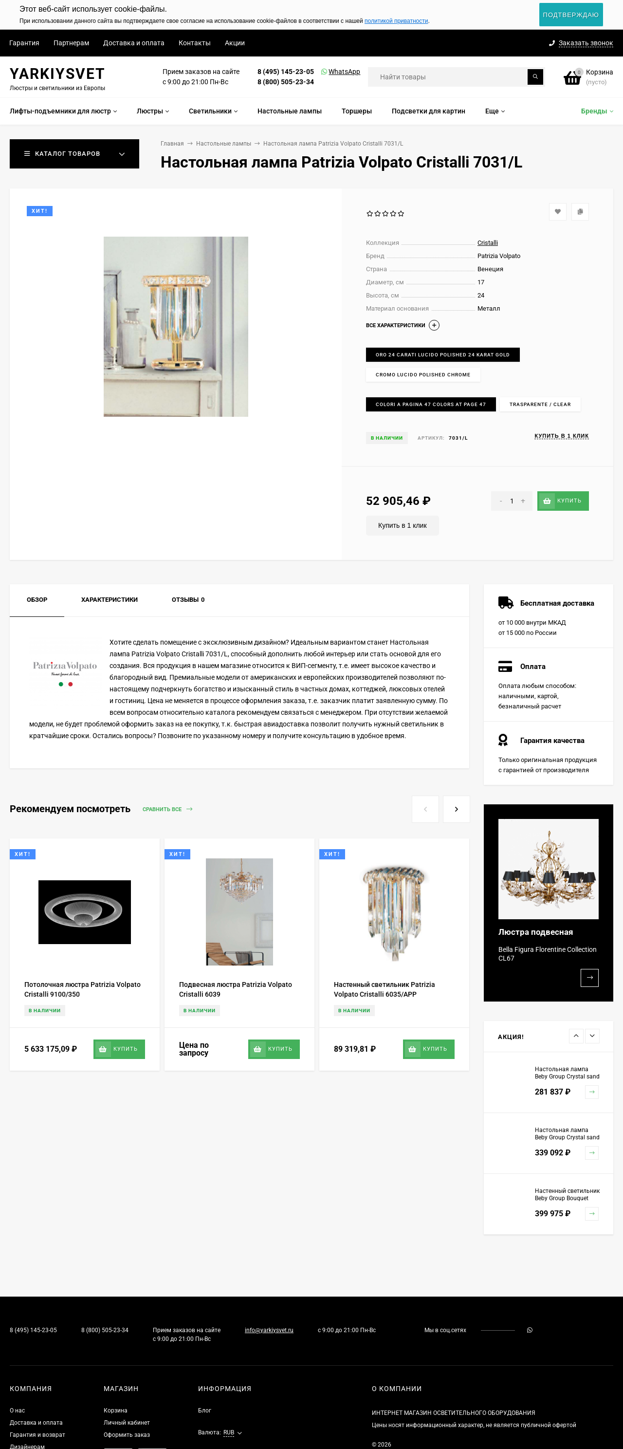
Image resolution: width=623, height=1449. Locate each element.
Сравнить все (167, 809)
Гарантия (24, 43)
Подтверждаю (571, 15)
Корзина (116, 1410)
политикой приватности (396, 21)
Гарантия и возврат (37, 1434)
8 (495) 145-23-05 (285, 71)
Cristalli (487, 242)
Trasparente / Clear (540, 404)
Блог (204, 1410)
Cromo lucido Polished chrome (423, 374)
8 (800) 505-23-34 (285, 82)
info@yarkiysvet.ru (269, 1330)
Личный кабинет (127, 1422)
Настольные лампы (223, 143)
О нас (17, 1410)
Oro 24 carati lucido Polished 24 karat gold (443, 354)
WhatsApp (332, 71)
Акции (235, 43)
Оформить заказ (127, 1434)
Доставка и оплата (134, 43)
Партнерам (71, 43)
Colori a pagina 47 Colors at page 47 (431, 404)
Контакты (195, 43)
